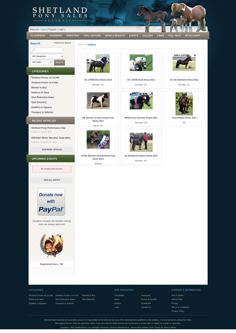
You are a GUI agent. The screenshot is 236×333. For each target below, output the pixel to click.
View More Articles (52, 150)
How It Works (178, 295)
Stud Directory (39, 102)
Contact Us (146, 307)
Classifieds (38, 35)
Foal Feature (92, 35)
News (117, 299)
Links (160, 35)
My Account (192, 35)
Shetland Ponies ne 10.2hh (45, 77)
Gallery (148, 35)
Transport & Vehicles (42, 112)
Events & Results (149, 299)
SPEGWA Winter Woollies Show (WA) (50, 138)
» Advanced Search (62, 43)
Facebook (56, 35)
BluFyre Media (170, 328)
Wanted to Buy (39, 87)
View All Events (52, 180)
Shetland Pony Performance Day (48, 128)
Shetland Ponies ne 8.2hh (44, 82)
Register (52, 29)
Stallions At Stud (40, 92)
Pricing (175, 303)
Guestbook (146, 303)
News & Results (115, 35)
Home (81, 44)
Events (133, 35)
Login (61, 29)
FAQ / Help (175, 35)
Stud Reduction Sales (42, 97)
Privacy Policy (178, 311)
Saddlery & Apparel (41, 107)
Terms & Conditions (180, 307)
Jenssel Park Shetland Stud (142, 328)
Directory (73, 35)
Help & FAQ (177, 299)
